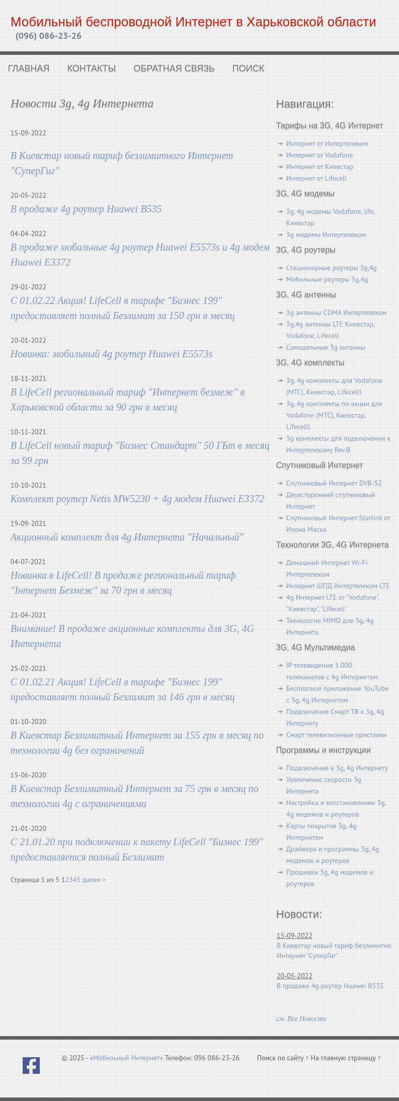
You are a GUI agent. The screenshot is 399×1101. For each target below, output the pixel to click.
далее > (94, 879)
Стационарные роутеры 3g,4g (331, 267)
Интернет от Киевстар (319, 166)
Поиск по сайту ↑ (284, 1057)
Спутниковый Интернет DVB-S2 (334, 483)
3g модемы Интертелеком (326, 234)
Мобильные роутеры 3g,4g (327, 279)
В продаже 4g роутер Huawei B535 (86, 208)
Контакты (91, 68)
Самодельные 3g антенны (325, 347)
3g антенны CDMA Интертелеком (336, 312)
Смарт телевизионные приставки (336, 734)
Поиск (248, 68)
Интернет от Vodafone (319, 155)
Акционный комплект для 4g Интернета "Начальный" (127, 536)
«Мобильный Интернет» (126, 1057)
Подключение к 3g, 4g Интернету (337, 767)
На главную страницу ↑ (345, 1057)
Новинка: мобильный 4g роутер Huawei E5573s (111, 353)
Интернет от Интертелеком (327, 143)
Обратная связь (174, 68)
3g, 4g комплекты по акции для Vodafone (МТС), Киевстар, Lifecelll (334, 415)
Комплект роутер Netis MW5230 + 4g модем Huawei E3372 (137, 498)
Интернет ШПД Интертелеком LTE (338, 585)
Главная (29, 68)
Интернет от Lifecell (316, 178)
